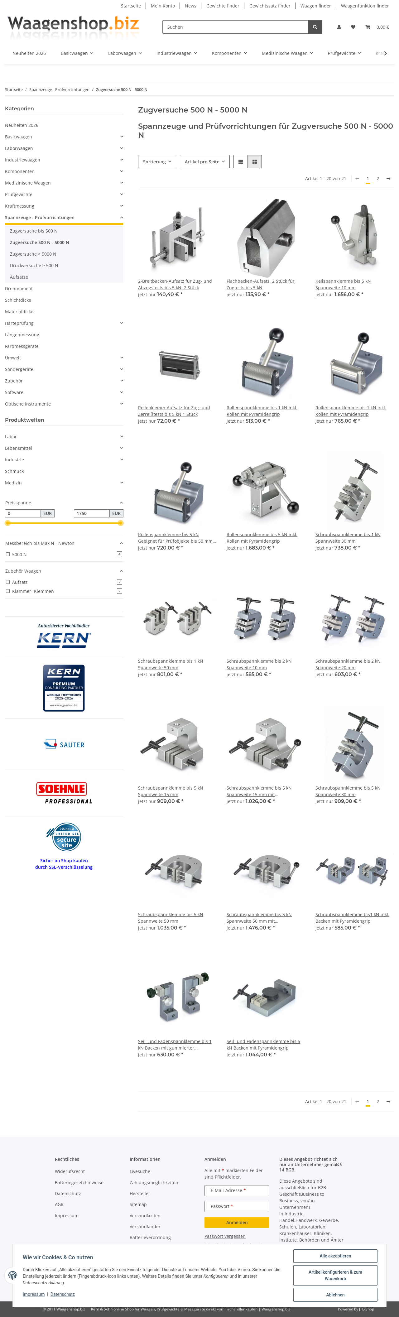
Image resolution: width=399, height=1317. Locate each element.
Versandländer (145, 1226)
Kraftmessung (19, 206)
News (190, 6)
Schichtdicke (18, 300)
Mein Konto (163, 6)
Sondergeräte (19, 369)
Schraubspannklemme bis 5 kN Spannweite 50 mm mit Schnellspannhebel (259, 917)
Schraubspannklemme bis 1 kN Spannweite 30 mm (348, 537)
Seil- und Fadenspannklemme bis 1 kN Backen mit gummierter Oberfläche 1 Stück (175, 1044)
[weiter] (388, 178)
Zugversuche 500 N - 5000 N (39, 242)
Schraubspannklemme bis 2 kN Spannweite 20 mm (348, 664)
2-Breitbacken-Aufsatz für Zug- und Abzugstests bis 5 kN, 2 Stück (175, 284)
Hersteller (140, 1193)
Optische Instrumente (28, 404)
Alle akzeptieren (335, 1255)
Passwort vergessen (225, 1236)
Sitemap (138, 1204)
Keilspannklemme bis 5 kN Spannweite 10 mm (343, 284)
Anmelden (237, 1222)
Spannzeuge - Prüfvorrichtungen (40, 217)
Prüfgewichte (18, 194)
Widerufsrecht (70, 1171)
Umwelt (13, 358)
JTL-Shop (366, 1309)
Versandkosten (145, 1215)
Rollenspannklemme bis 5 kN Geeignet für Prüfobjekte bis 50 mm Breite (175, 537)
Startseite (131, 6)
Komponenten (20, 171)
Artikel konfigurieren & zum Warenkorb (335, 1275)
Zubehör (14, 381)
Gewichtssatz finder (270, 6)
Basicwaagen (18, 137)
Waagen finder (315, 6)
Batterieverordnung (150, 1237)
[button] (339, 27)
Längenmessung (22, 335)
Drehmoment (19, 288)
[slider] (7, 523)
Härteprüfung (19, 323)
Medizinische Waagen (28, 183)
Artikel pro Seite (202, 162)
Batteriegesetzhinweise (79, 1182)
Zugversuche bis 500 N (34, 231)
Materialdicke (19, 312)
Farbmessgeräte (22, 346)
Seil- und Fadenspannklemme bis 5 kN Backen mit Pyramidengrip (263, 1044)
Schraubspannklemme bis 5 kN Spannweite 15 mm (170, 791)
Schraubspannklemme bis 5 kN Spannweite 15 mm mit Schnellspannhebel (259, 791)
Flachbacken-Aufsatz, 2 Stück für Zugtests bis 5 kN (261, 284)
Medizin (13, 483)
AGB (59, 1204)
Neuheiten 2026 (21, 125)
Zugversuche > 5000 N (33, 254)
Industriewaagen (22, 160)
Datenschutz (62, 1294)
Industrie (14, 460)
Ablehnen (335, 1294)
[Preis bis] (92, 513)
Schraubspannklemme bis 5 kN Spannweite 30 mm (348, 791)
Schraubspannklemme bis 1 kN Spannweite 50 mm (170, 664)
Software (14, 392)
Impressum (34, 1294)
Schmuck (14, 471)
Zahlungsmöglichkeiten (154, 1182)
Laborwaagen (19, 148)
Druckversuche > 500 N (34, 265)
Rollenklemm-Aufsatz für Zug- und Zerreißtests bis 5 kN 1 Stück (174, 411)
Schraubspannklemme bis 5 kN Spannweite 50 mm (170, 917)
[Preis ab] (23, 513)
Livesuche (140, 1171)
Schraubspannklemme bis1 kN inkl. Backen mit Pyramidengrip (352, 917)
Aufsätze (19, 277)
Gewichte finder (222, 6)
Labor (11, 437)
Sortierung (154, 162)
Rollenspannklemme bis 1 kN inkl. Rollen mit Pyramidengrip (262, 411)
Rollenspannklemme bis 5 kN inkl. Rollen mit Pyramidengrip (262, 537)
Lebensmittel (18, 448)
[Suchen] (235, 27)
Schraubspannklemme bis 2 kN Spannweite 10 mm (259, 664)
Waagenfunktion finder (365, 6)
